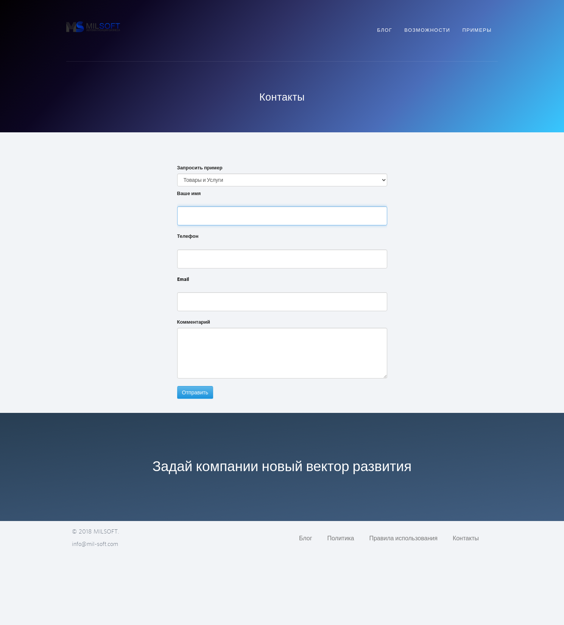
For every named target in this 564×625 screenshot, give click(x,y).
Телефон (188, 236)
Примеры (477, 30)
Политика (340, 538)
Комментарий (193, 322)
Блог (384, 30)
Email (183, 279)
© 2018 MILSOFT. (95, 531)
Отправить (195, 392)
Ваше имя (189, 193)
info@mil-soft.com (95, 543)
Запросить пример (200, 168)
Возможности (427, 30)
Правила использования (403, 538)
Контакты (466, 538)
